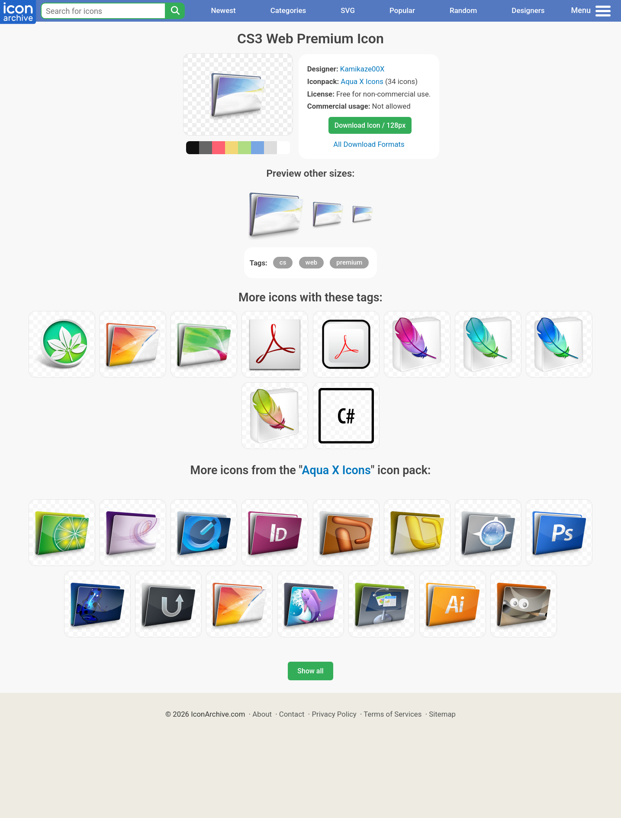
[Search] (175, 11)
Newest (223, 10)
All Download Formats (369, 144)
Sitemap (442, 714)
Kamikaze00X (362, 69)
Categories (288, 10)
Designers (528, 10)
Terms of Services (393, 714)
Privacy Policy (334, 714)
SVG (348, 10)
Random (463, 10)
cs (283, 262)
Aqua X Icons (362, 81)
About (262, 714)
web (312, 262)
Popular (402, 10)
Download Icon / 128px (370, 125)
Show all (310, 671)
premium (349, 262)
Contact (292, 714)
